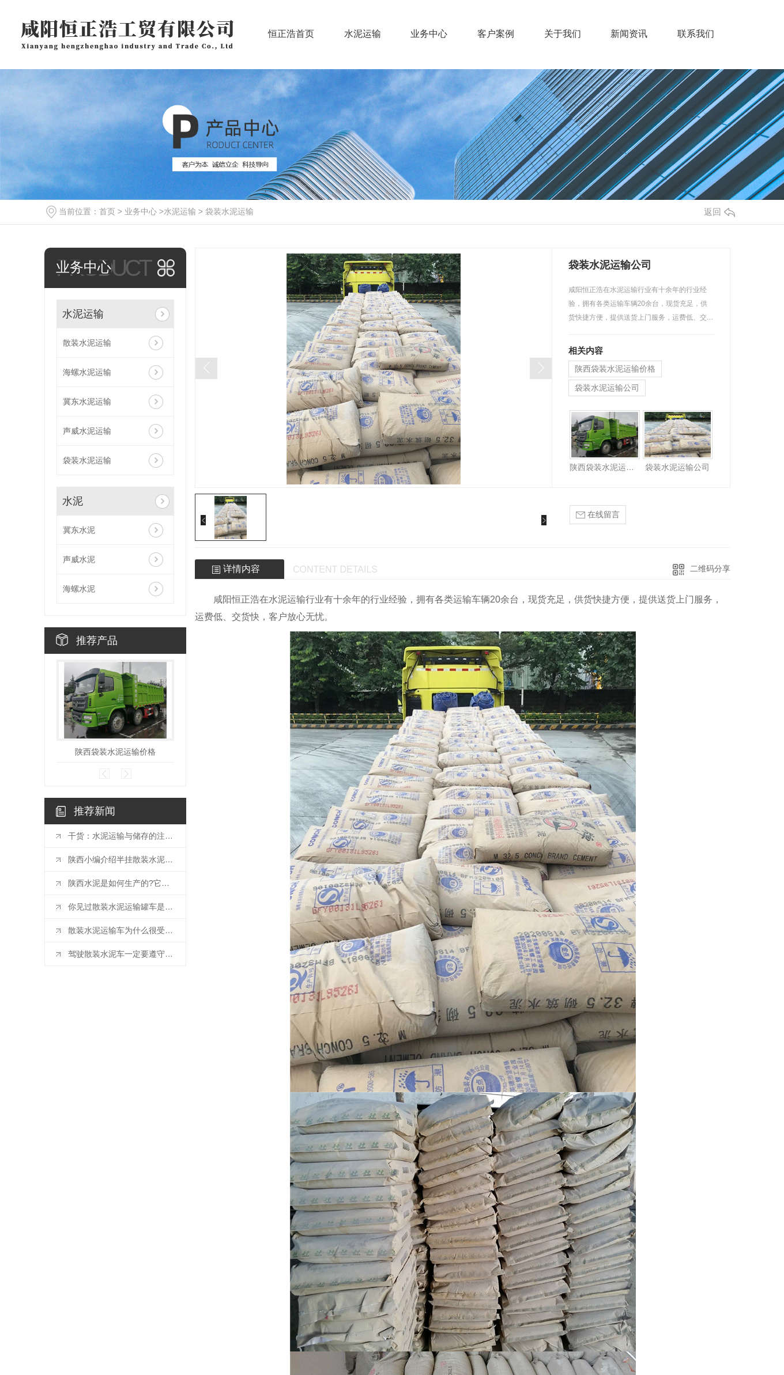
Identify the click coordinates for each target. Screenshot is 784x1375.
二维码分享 (710, 568)
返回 (719, 212)
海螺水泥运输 (87, 372)
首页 (107, 211)
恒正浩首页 (291, 40)
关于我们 (562, 40)
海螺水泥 (79, 588)
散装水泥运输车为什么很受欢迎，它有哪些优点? (121, 930)
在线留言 (598, 515)
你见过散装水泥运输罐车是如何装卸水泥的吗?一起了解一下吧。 (121, 906)
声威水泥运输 (87, 430)
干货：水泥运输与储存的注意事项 (121, 835)
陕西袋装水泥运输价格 (115, 751)
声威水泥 (79, 559)
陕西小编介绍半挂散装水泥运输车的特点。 (121, 859)
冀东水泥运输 (87, 401)
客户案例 (495, 40)
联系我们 (695, 40)
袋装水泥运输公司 (607, 387)
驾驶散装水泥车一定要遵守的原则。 (121, 954)
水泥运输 (362, 40)
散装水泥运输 (87, 342)
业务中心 (428, 40)
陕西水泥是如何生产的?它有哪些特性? (121, 883)
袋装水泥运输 (229, 211)
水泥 (72, 501)
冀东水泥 (79, 530)
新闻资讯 (628, 40)
